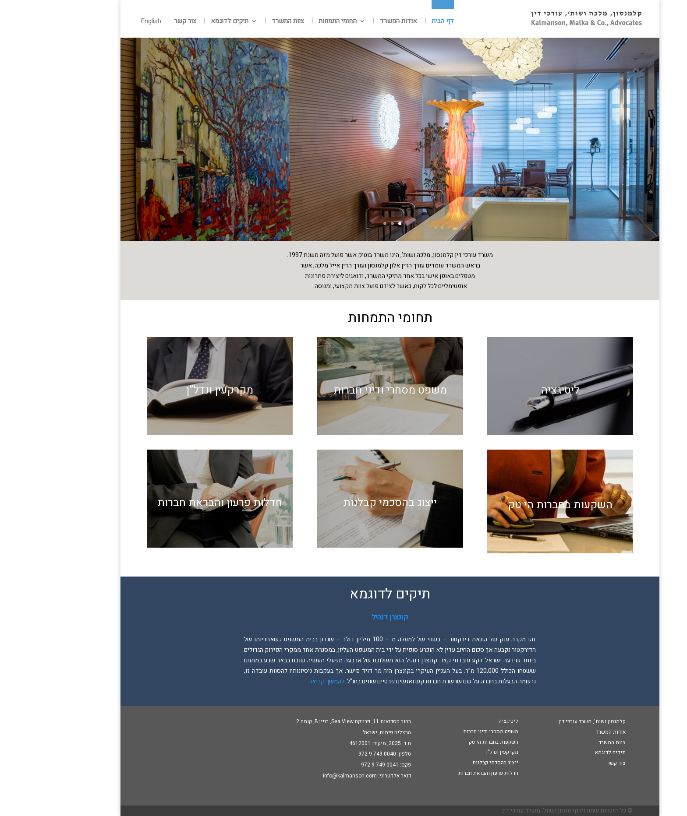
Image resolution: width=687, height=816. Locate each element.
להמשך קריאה (280, 681)
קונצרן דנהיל (344, 617)
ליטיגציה (514, 390)
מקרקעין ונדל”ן (173, 390)
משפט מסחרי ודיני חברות (343, 390)
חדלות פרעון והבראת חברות (173, 503)
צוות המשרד (241, 22)
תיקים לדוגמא (183, 22)
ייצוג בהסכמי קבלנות (343, 503)
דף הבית (396, 22)
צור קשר (138, 22)
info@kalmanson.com (303, 776)
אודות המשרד (352, 22)
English (104, 22)
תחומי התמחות (291, 22)
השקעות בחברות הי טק (513, 505)
